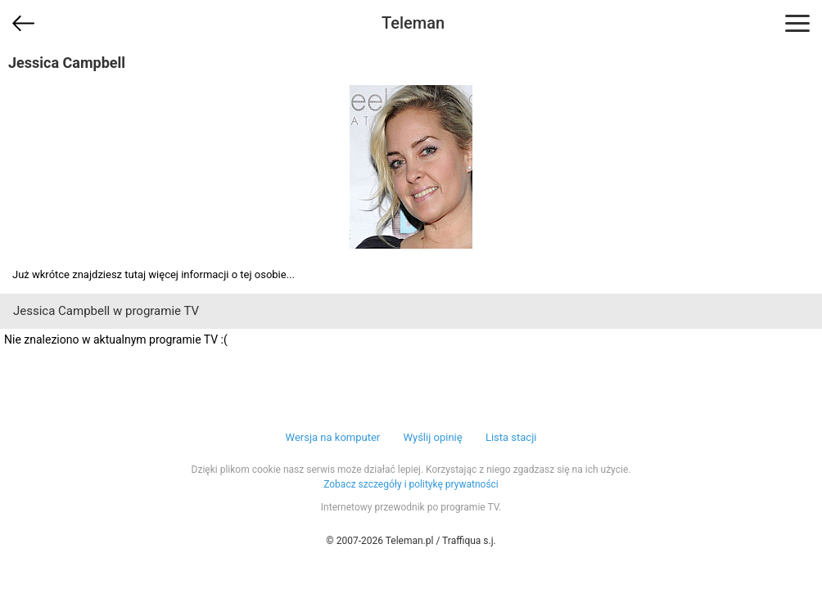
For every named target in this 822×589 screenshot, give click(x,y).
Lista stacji (511, 437)
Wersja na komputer (333, 437)
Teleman (413, 23)
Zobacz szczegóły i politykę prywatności (411, 484)
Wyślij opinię (432, 437)
